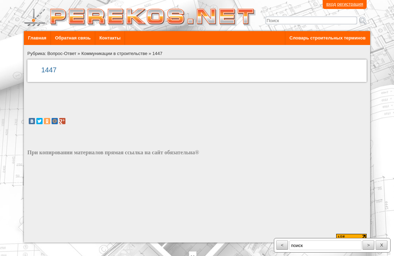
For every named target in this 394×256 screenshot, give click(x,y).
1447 (157, 53)
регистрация (350, 4)
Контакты (109, 37)
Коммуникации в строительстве (114, 53)
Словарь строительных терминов (327, 37)
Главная (37, 37)
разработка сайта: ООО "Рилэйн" (62, 236)
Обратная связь (73, 37)
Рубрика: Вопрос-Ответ (52, 53)
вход (331, 4)
